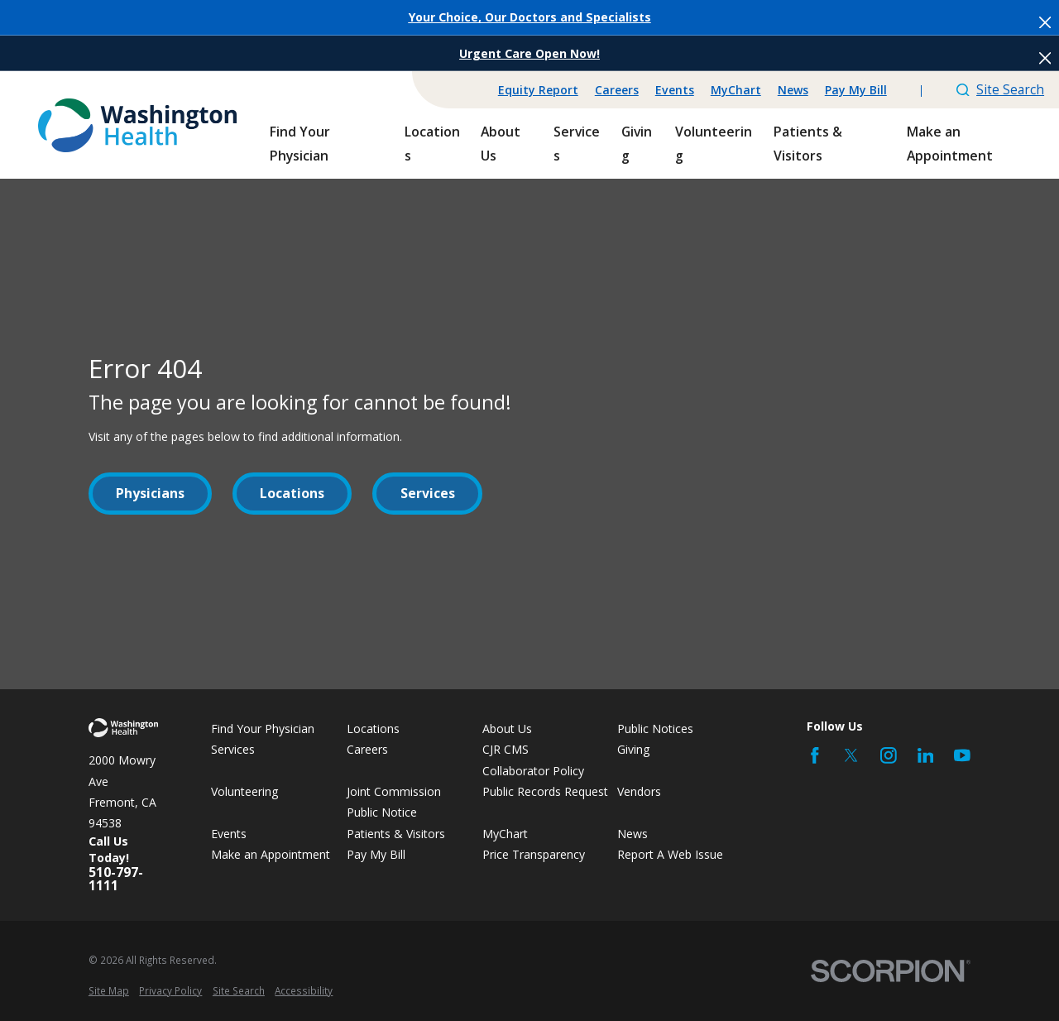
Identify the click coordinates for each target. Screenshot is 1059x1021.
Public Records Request (545, 791)
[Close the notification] (1045, 22)
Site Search (1000, 89)
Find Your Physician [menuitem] (300, 143)
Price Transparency (533, 854)
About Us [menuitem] (500, 143)
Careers (617, 90)
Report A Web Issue (670, 854)
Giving (633, 749)
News (793, 90)
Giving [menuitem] (636, 143)
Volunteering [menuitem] (713, 143)
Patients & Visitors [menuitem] (808, 143)
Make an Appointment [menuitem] (950, 143)
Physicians (150, 493)
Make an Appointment (270, 854)
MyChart (736, 90)
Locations (292, 493)
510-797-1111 (116, 879)
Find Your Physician (262, 728)
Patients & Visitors (396, 833)
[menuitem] (109, 990)
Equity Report (538, 90)
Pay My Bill (856, 90)
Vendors (639, 791)
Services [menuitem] (576, 143)
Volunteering (245, 791)
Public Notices (655, 728)
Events (674, 90)
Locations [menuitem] (432, 143)
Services (427, 493)
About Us (507, 728)
